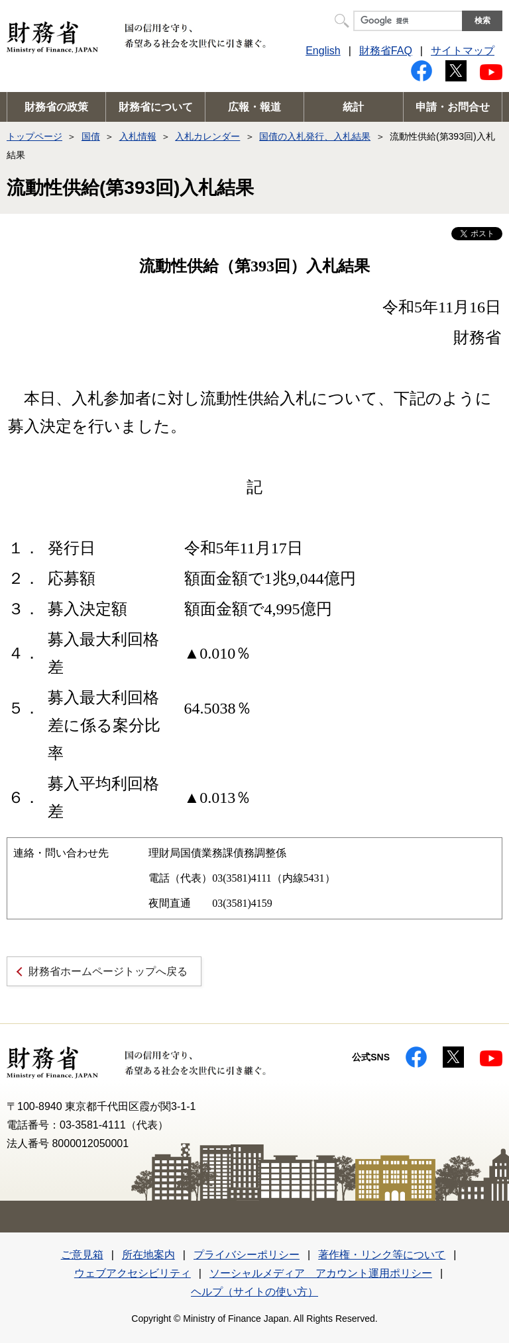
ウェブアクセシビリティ (132, 1273)
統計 (353, 107)
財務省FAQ (385, 50)
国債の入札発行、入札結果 (314, 136)
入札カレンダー (207, 136)
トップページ (34, 136)
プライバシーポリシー (247, 1254)
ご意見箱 (82, 1254)
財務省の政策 (56, 107)
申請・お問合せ (453, 107)
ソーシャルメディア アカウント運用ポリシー (320, 1273)
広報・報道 (254, 107)
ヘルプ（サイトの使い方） (254, 1291)
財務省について (156, 107)
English (323, 50)
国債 (91, 136)
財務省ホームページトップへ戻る (108, 971)
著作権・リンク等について (381, 1254)
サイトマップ (462, 50)
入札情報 (137, 136)
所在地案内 (148, 1254)
